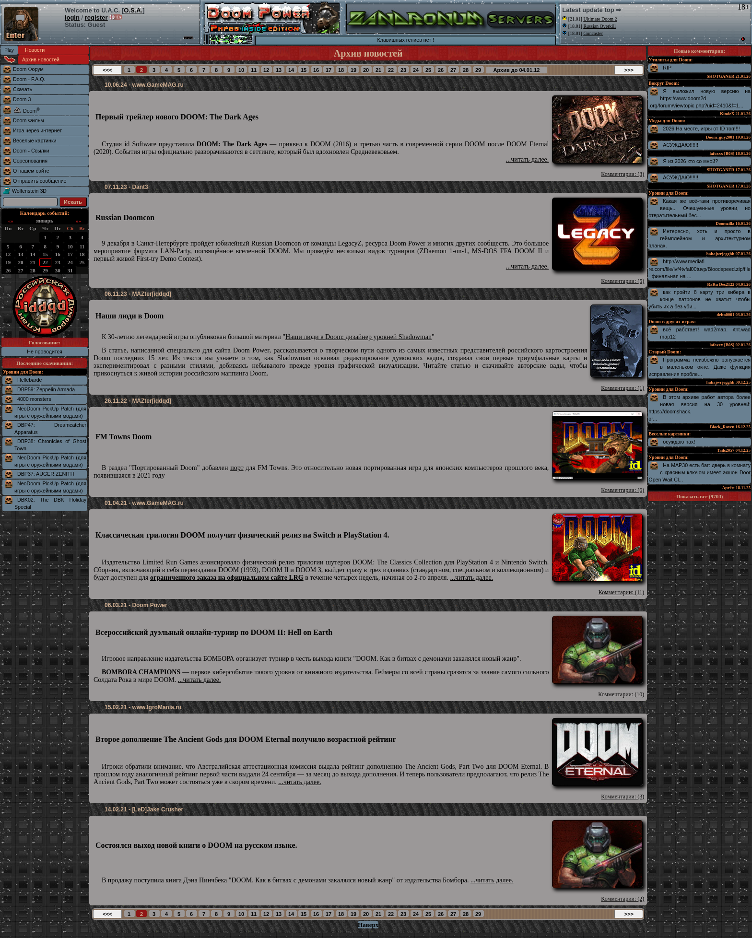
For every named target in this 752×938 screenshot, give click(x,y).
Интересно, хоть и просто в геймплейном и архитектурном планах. (699, 238)
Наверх (368, 924)
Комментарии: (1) (622, 388)
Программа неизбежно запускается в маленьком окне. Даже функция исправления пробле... (699, 367)
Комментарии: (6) (622, 490)
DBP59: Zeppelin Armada (46, 389)
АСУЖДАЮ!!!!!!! (681, 145)
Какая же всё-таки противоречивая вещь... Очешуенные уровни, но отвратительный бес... (699, 208)
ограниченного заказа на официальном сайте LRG (227, 577)
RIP (667, 67)
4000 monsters (34, 399)
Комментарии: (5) (622, 281)
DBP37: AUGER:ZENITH (45, 474)
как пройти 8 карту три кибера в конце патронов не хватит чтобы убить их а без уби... (699, 299)
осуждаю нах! (679, 442)
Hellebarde (29, 380)
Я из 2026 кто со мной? (690, 161)
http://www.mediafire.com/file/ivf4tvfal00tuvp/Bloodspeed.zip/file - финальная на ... (699, 268)
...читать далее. (527, 159)
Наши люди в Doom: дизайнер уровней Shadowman (358, 336)
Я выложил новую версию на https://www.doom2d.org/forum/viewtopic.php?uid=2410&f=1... (699, 98)
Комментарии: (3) (622, 174)
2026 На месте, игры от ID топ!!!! (701, 128)
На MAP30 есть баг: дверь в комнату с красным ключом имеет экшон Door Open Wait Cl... (699, 472)
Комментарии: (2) (622, 898)
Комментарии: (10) (621, 694)
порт (236, 467)
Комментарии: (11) (622, 592)
